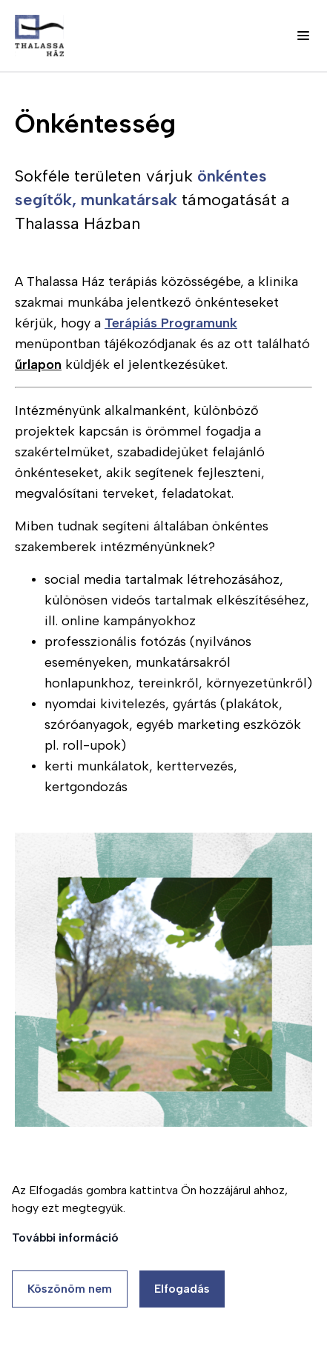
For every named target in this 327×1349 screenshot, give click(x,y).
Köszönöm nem (69, 1289)
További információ (65, 1237)
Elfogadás (182, 1289)
